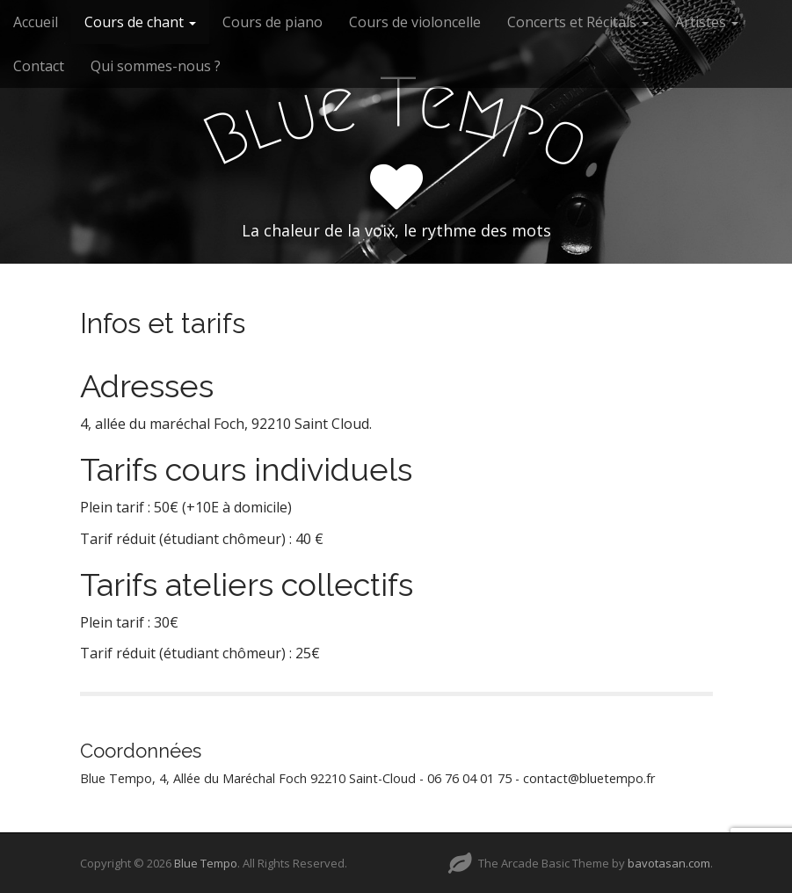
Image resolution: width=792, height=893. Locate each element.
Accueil (35, 22)
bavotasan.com (669, 863)
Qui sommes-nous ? (156, 66)
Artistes (706, 22)
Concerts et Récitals (578, 22)
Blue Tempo (205, 863)
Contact (38, 66)
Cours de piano (272, 22)
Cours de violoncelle (415, 22)
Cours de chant (140, 22)
